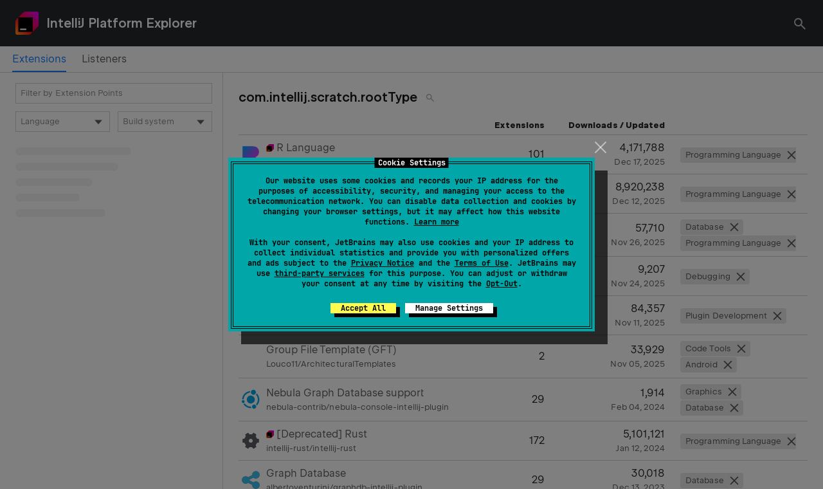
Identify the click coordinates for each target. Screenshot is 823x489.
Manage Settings (449, 308)
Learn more (436, 222)
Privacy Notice (382, 263)
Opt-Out (502, 284)
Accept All (363, 308)
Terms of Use (482, 263)
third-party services (320, 273)
